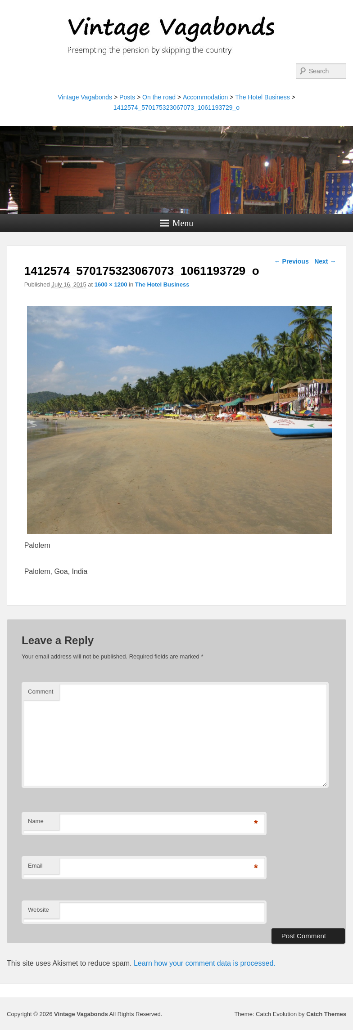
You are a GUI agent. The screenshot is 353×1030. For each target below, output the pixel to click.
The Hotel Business (262, 97)
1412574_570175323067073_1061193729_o (176, 107)
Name (36, 821)
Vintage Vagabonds (85, 97)
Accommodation (205, 97)
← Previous (291, 261)
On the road (159, 97)
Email (35, 865)
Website (38, 909)
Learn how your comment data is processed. (205, 963)
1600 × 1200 (111, 284)
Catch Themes (326, 1014)
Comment (40, 691)
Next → (325, 261)
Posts (127, 97)
